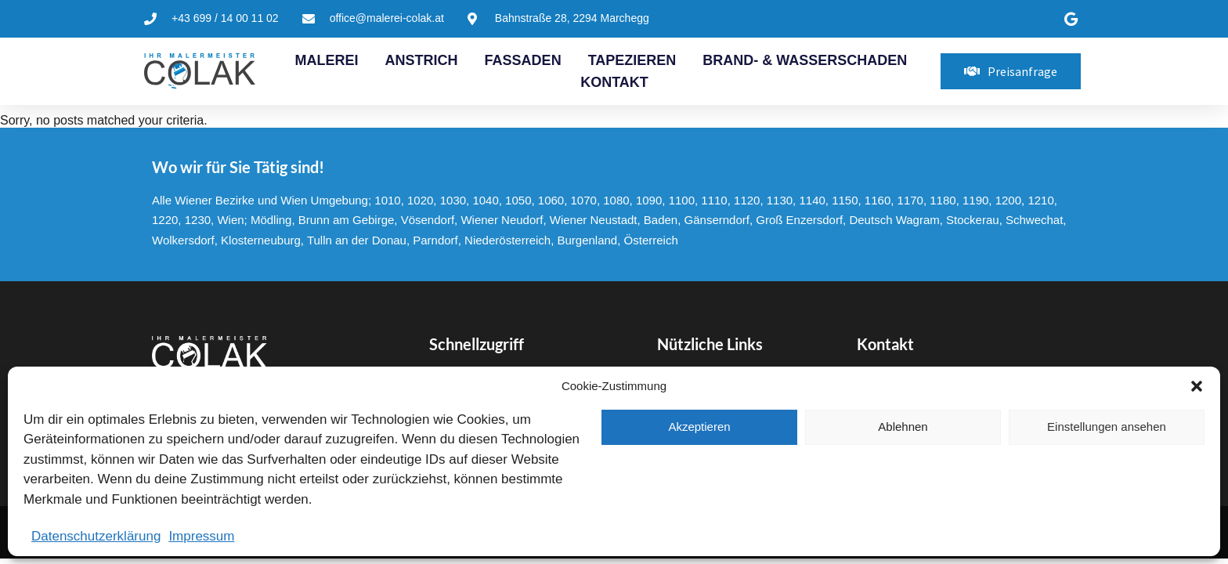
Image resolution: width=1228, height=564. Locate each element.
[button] (1197, 386)
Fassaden (523, 60)
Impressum (201, 536)
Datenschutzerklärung (96, 536)
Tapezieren (632, 60)
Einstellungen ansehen (1106, 426)
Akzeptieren (699, 426)
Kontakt (614, 82)
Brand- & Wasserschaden (804, 60)
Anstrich (421, 60)
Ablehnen (902, 426)
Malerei (327, 60)
